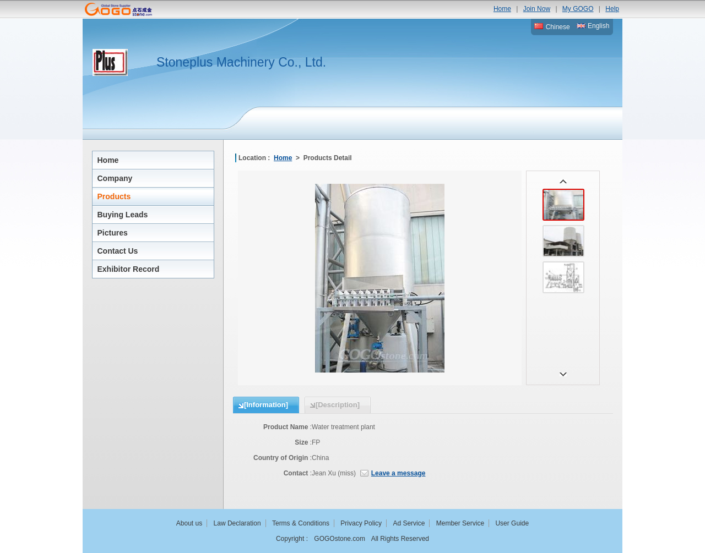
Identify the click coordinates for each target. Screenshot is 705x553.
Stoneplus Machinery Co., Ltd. (241, 62)
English (593, 26)
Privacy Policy (361, 523)
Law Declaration (237, 523)
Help (612, 9)
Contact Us (117, 251)
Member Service (460, 523)
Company (115, 178)
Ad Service (409, 523)
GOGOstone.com (339, 539)
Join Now (536, 9)
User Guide (512, 523)
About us (189, 523)
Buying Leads (122, 214)
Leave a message (398, 473)
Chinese (552, 27)
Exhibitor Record (128, 269)
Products (114, 196)
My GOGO (578, 9)
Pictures (112, 232)
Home (502, 9)
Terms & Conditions (300, 523)
